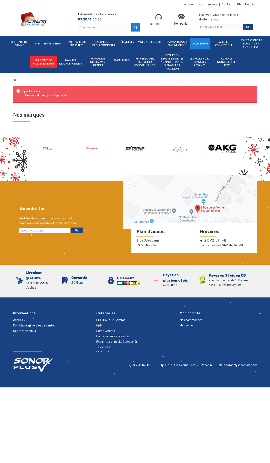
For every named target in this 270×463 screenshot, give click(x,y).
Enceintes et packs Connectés (103, 43)
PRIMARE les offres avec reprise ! (97, 62)
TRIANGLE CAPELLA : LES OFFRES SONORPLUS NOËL (145, 62)
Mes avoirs (187, 325)
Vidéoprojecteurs (149, 42)
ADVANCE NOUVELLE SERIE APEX (226, 62)
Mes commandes (191, 320)
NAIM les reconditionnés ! (70, 61)
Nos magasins (22, 336)
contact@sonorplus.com (240, 441)
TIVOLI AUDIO (121, 60)
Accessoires (200, 43)
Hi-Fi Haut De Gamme (19, 43)
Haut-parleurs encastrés (76, 43)
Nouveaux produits (26, 347)
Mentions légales (24, 363)
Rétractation (22, 358)
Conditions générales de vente (33, 325)
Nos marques (207, 4)
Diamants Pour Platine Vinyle (177, 43)
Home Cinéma (52, 43)
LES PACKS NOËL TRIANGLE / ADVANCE (199, 62)
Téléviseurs (126, 42)
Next (254, 147)
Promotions (21, 342)
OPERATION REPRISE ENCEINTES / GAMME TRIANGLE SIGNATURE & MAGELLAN (172, 61)
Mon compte (158, 19)
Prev (16, 147)
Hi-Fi (37, 43)
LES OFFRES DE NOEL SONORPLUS (43, 61)
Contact (227, 4)
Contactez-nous (24, 331)
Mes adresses (189, 331)
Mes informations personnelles (200, 336)
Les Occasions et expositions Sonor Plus (251, 43)
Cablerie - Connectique (223, 43)
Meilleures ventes (24, 352)
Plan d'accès (246, 4)
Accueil (189, 4)
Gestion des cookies (26, 369)
